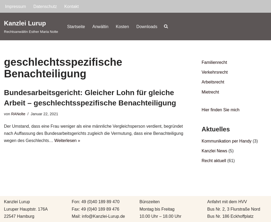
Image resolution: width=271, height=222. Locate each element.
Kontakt (71, 6)
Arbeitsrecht (213, 82)
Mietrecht (210, 92)
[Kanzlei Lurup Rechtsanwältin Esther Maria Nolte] (31, 26)
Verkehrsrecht (215, 72)
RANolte (18, 114)
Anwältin (100, 26)
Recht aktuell (214, 160)
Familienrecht (214, 62)
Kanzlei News (214, 151)
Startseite (76, 26)
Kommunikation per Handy (227, 141)
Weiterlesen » (67, 140)
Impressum (15, 6)
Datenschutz (45, 6)
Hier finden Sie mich (221, 110)
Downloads (146, 26)
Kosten (122, 26)
